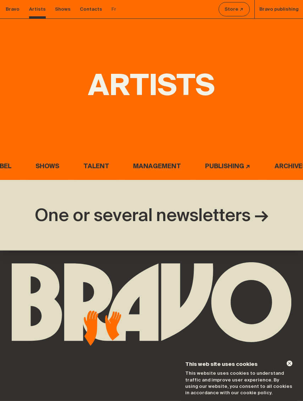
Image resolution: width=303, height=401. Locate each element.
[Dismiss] (289, 363)
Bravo (13, 9)
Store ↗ (234, 9)
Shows (63, 9)
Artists (37, 9)
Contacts (91, 9)
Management (157, 166)
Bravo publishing (278, 9)
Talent (96, 166)
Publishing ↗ (227, 166)
